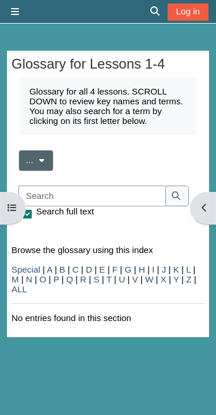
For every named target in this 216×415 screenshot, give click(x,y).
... (40, 159)
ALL (19, 289)
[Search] (92, 196)
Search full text (65, 211)
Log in (188, 11)
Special (26, 269)
